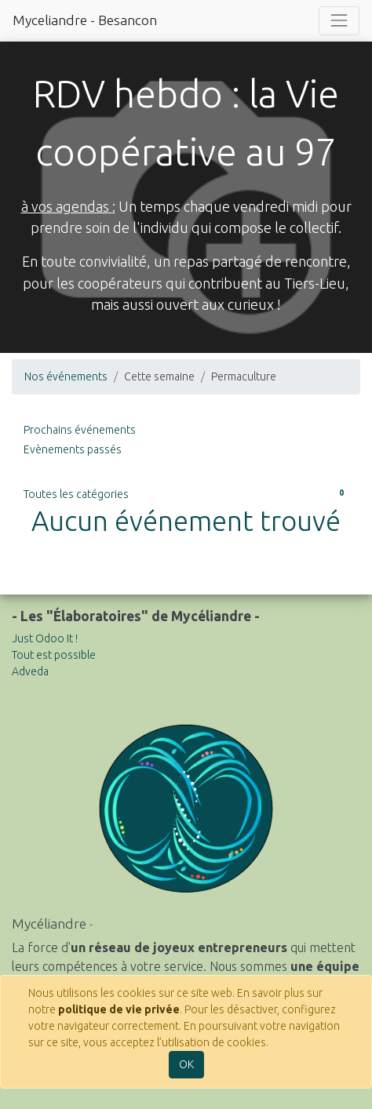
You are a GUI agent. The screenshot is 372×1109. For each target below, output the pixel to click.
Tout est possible (54, 655)
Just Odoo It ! (45, 638)
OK (186, 1064)
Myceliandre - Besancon (85, 20)
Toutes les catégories (186, 493)
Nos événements (66, 376)
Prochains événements (80, 430)
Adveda (30, 671)
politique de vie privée (119, 1009)
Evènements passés (73, 449)
